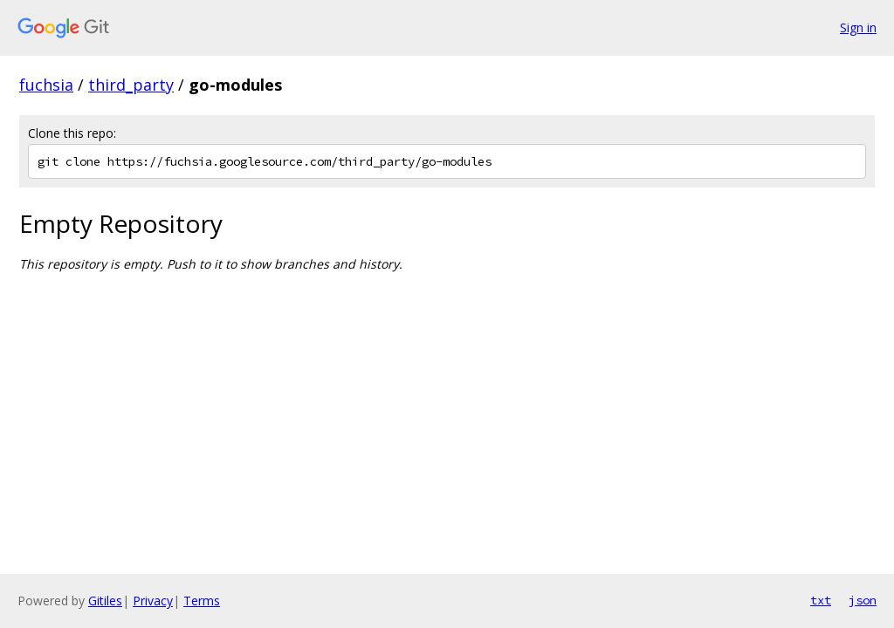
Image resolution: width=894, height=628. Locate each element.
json (863, 600)
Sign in (858, 27)
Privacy (153, 600)
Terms (201, 600)
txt (820, 600)
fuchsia (46, 84)
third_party (131, 84)
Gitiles (105, 600)
